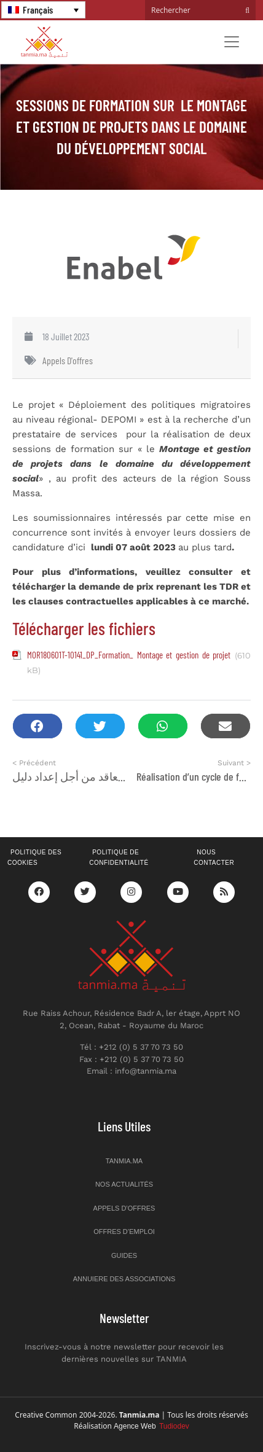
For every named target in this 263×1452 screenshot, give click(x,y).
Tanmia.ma (124, 1161)
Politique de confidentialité (118, 857)
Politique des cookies (34, 857)
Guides (124, 1255)
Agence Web (151, 1426)
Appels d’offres (124, 1208)
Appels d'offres (67, 360)
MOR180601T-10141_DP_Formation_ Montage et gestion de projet (128, 654)
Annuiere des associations (124, 1278)
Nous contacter (214, 857)
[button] (37, 726)
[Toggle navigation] (231, 41)
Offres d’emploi (124, 1231)
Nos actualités (124, 1184)
